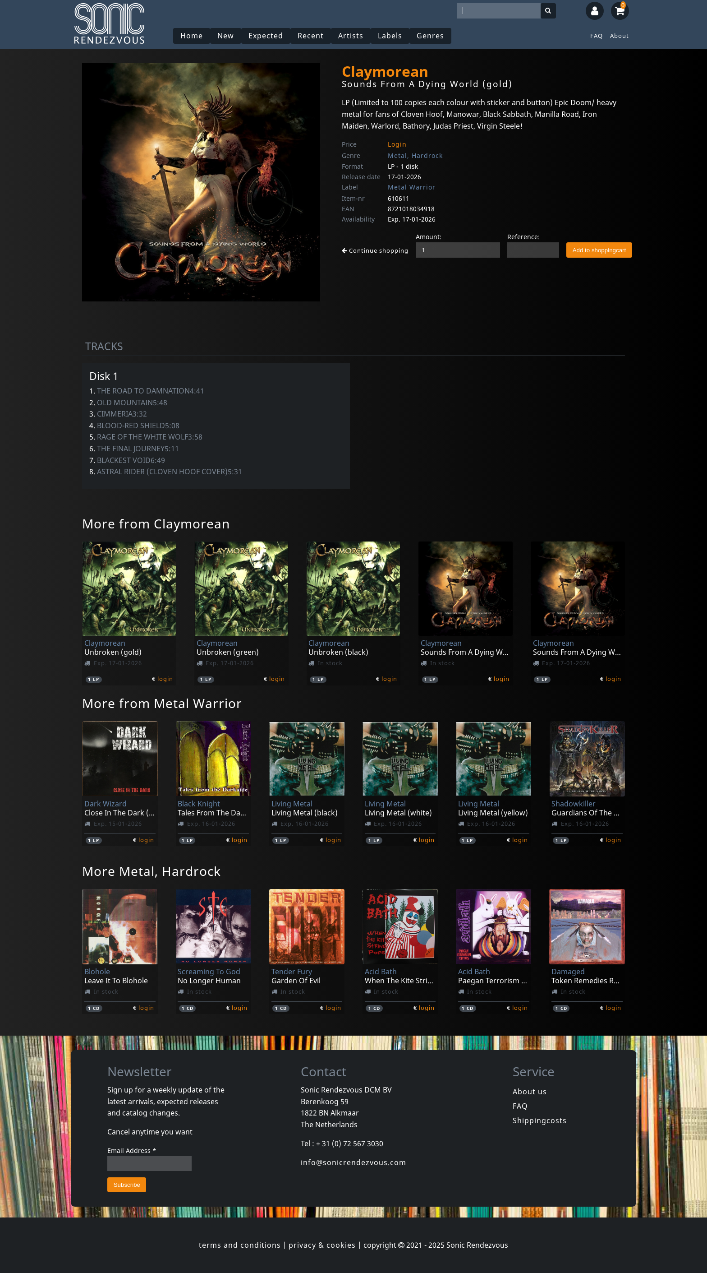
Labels (390, 36)
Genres (431, 36)
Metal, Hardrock (415, 155)
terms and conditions (240, 1245)
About (619, 36)
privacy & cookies (322, 1245)
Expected (266, 36)
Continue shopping (375, 250)
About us (530, 1092)
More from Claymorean (156, 523)
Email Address (131, 1150)
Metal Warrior (412, 187)
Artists (351, 36)
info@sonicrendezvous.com (353, 1162)
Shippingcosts (540, 1120)
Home (192, 36)
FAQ (596, 36)
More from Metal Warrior (162, 703)
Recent (311, 36)
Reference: (523, 236)
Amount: (428, 236)
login (165, 679)
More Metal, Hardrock (151, 871)
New (226, 36)
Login (397, 144)
